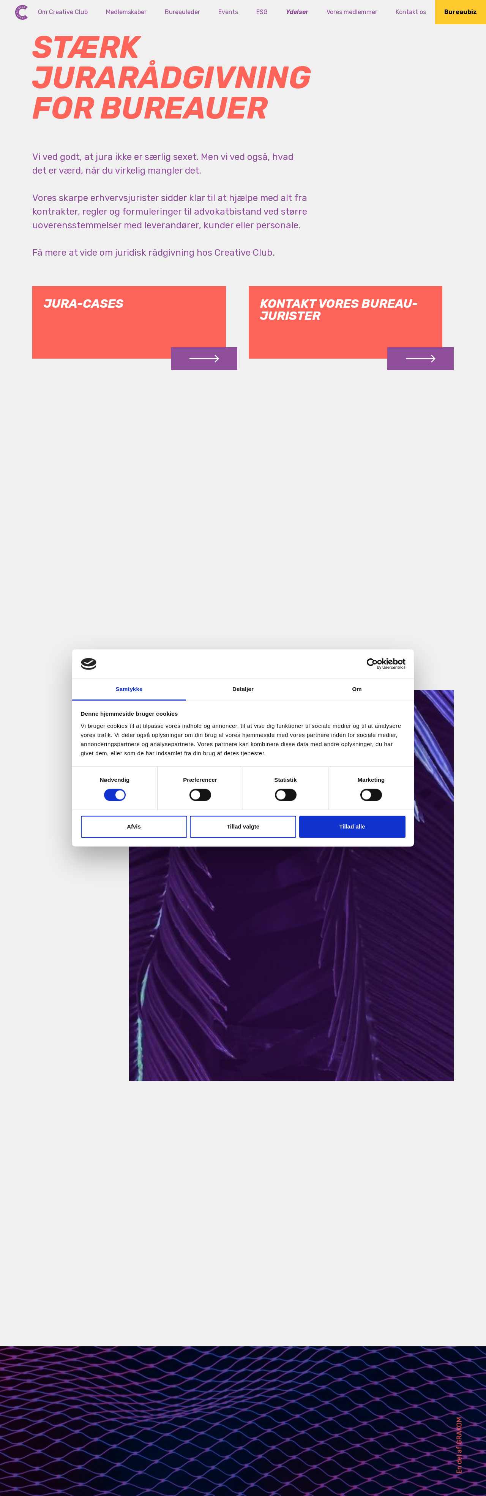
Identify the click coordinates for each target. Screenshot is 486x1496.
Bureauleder (182, 12)
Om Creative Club (63, 12)
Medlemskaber (126, 12)
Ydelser (297, 12)
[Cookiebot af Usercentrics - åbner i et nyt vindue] (372, 664)
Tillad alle (352, 826)
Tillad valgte (243, 826)
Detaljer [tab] (243, 689)
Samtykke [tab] (129, 689)
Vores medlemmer (352, 12)
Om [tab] (356, 689)
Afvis (134, 826)
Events (228, 12)
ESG (262, 12)
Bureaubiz (460, 12)
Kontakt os (411, 12)
